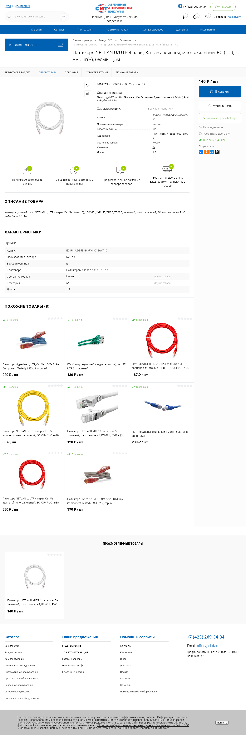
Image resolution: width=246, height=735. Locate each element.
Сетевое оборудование (17, 691)
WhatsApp (223, 6)
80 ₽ (32, 444)
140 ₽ (15, 611)
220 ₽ (32, 377)
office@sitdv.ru (208, 646)
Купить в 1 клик (220, 105)
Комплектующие (14, 659)
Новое (156, 142)
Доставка (182, 29)
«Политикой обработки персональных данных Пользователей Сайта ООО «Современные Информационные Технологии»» (103, 726)
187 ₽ (162, 377)
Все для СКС (12, 645)
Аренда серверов (152, 29)
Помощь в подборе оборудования (139, 691)
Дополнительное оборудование (22, 698)
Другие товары (162, 276)
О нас (123, 659)
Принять (222, 722)
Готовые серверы (72, 659)
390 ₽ (97, 511)
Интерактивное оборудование (21, 672)
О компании (207, 29)
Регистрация (22, 5)
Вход (8, 5)
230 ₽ (162, 444)
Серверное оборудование (19, 685)
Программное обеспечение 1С (22, 678)
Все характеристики (160, 108)
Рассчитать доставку (214, 133)
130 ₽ (97, 377)
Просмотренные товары (123, 543)
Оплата (124, 672)
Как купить (126, 652)
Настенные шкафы (73, 672)
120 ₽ (97, 444)
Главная (36, 29)
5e (154, 147)
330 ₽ (32, 511)
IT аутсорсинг (85, 29)
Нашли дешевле (211, 127)
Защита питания (14, 652)
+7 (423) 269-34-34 (194, 6)
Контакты (125, 645)
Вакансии (125, 685)
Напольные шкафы (73, 665)
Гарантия (125, 678)
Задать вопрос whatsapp (220, 118)
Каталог (59, 29)
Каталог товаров (36, 45)
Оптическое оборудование (20, 665)
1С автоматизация (118, 29)
